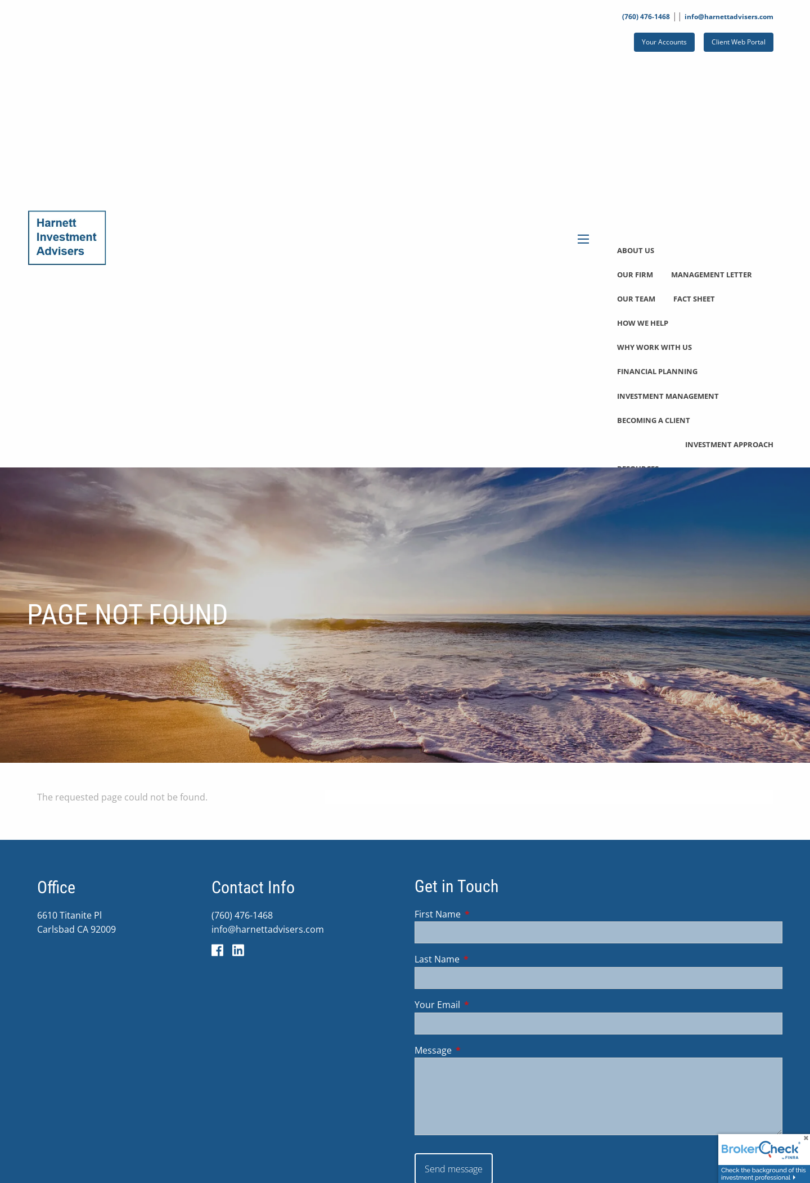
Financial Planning (657, 371)
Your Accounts (664, 42)
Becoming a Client (653, 420)
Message (478, 1050)
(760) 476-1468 (646, 16)
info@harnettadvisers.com (729, 16)
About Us (635, 250)
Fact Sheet (694, 299)
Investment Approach (729, 444)
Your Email (483, 1005)
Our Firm (635, 274)
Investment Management (668, 396)
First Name (483, 914)
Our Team (636, 299)
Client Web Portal (739, 42)
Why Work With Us (654, 347)
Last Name (482, 959)
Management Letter (711, 274)
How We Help (642, 323)
